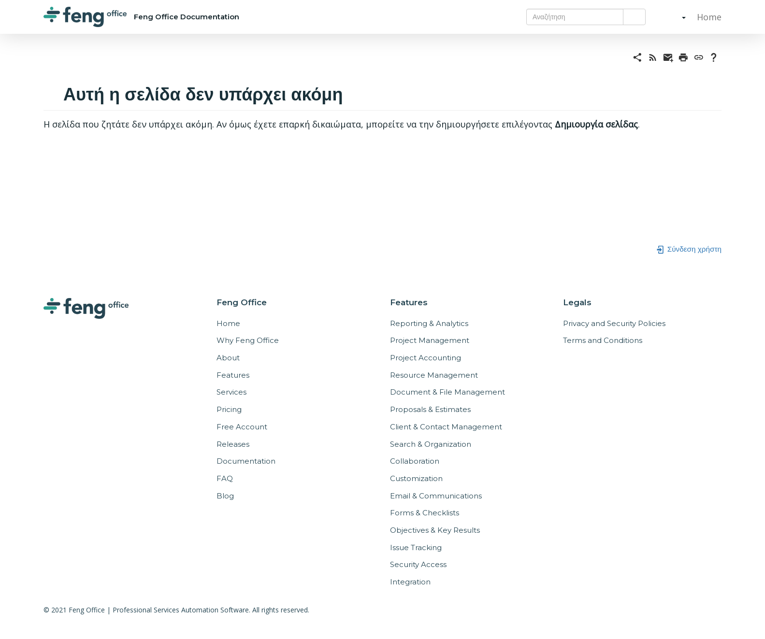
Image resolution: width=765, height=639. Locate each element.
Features (233, 375)
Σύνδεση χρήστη (689, 249)
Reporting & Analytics (429, 323)
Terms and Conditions (602, 340)
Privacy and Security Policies (614, 323)
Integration (410, 581)
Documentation (246, 461)
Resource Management (434, 375)
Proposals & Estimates (430, 409)
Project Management (429, 340)
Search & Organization (430, 444)
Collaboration (414, 461)
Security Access (418, 564)
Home (708, 17)
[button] (674, 17)
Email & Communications (436, 495)
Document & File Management (447, 392)
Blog (225, 495)
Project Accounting (425, 357)
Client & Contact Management (446, 426)
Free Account (242, 426)
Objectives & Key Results (435, 530)
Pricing (229, 409)
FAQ (225, 478)
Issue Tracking (416, 547)
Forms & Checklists (424, 512)
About (228, 357)
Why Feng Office (248, 340)
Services (231, 392)
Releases (233, 444)
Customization (416, 478)
